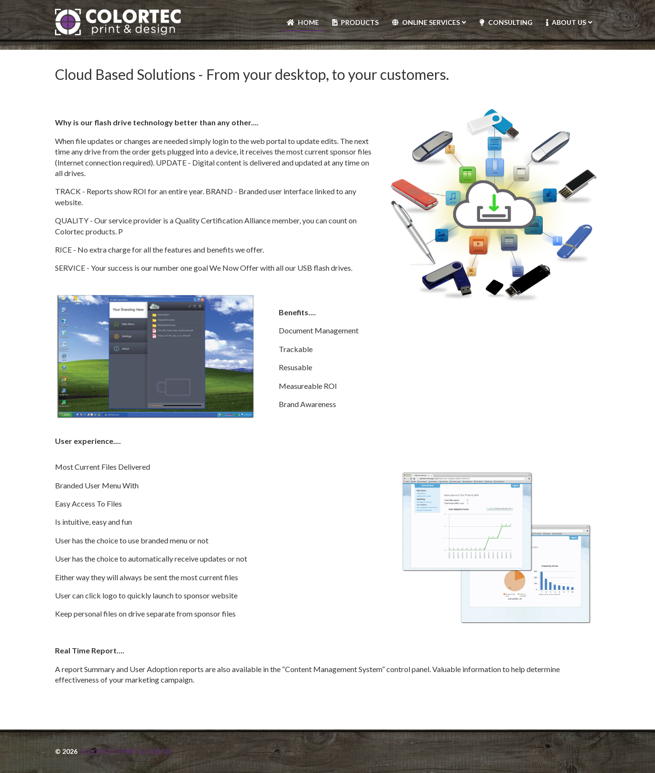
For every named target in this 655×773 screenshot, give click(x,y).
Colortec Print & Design (125, 751)
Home (308, 22)
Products (360, 22)
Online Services (431, 22)
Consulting (510, 22)
